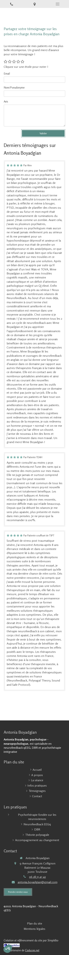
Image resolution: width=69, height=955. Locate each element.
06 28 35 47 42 (37, 877)
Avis (6, 101)
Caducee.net (32, 950)
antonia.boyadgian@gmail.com (37, 882)
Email (7, 73)
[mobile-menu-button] (57, 4)
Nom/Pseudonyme (14, 87)
